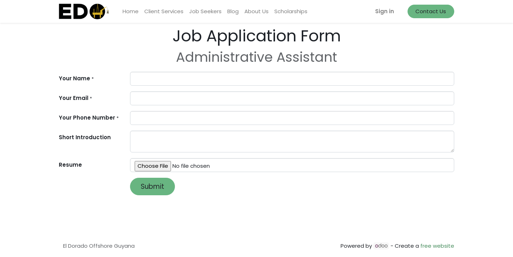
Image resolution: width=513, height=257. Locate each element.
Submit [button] (152, 186)
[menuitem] (130, 12)
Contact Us (430, 11)
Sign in (384, 11)
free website (437, 246)
